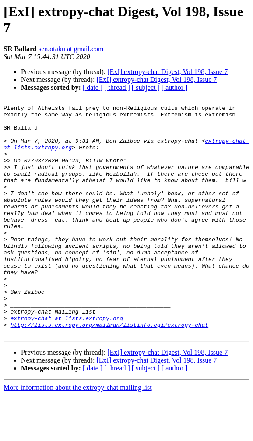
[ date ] (92, 87)
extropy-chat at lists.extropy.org (67, 361)
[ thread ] (117, 87)
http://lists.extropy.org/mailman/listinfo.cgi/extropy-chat (109, 369)
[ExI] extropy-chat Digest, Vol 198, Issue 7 (167, 71)
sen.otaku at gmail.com (71, 49)
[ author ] (175, 87)
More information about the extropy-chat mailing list (78, 433)
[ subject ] (146, 87)
